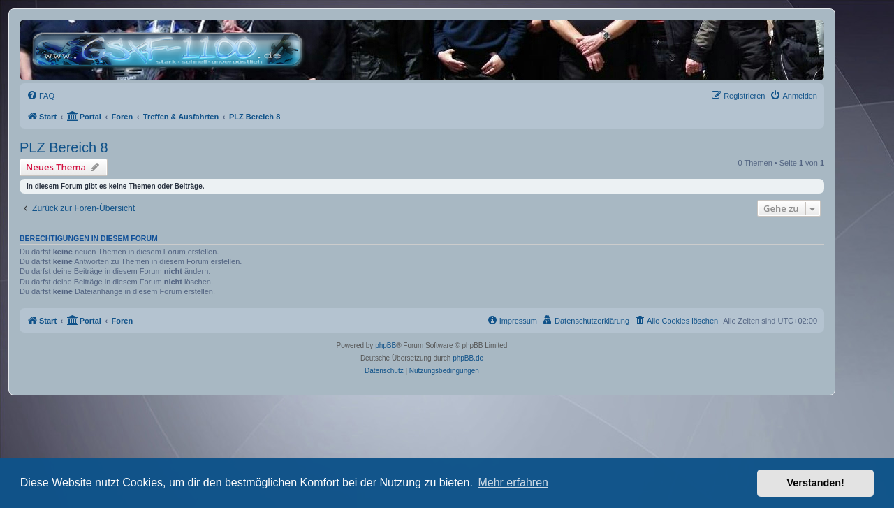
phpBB (385, 345)
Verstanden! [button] (815, 482)
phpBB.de (468, 358)
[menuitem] (40, 95)
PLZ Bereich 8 (64, 147)
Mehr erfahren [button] (513, 482)
